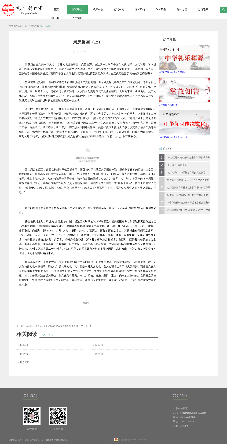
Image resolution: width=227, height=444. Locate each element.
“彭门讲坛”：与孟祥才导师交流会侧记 (186, 172)
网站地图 (76, 440)
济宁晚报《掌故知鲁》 (169, 105)
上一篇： (47, 326)
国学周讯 (24, 345)
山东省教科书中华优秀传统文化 (173, 137)
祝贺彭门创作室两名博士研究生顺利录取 (187, 195)
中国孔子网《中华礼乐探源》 (172, 72)
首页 (56, 9)
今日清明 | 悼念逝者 (177, 165)
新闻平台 (35, 25)
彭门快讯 (45, 25)
